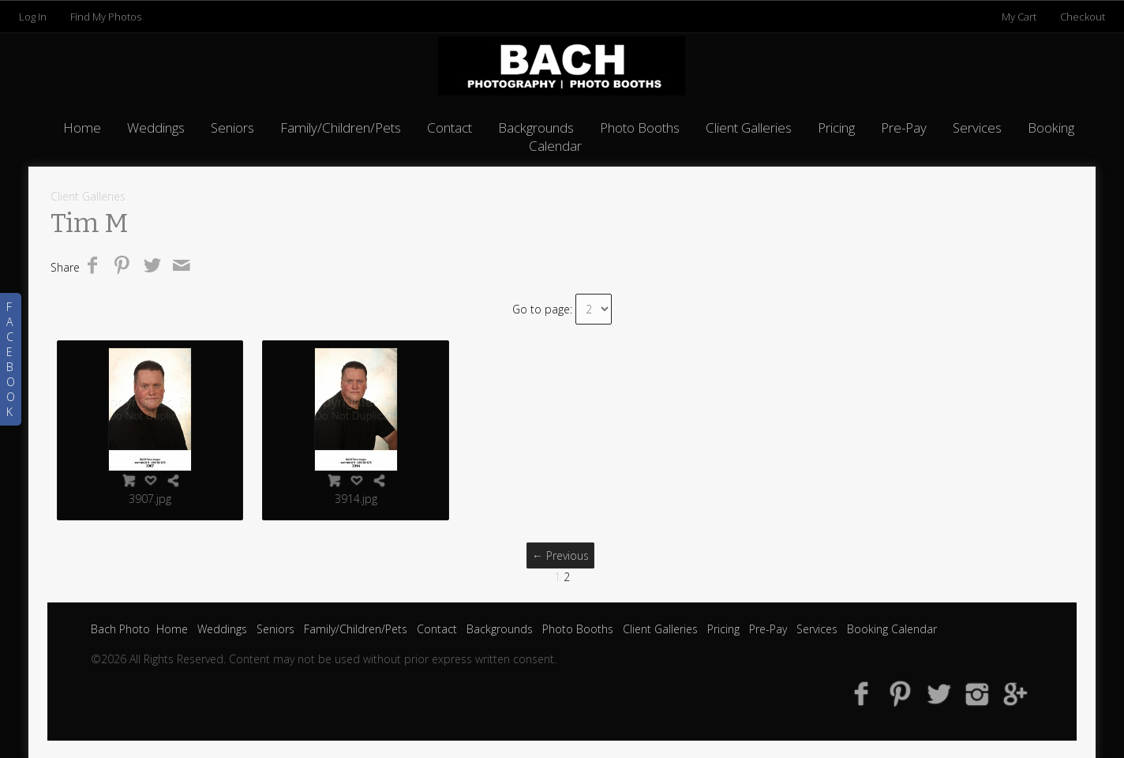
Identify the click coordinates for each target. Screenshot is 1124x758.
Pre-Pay (904, 127)
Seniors (232, 127)
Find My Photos (105, 16)
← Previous (560, 555)
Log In (33, 16)
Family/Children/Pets (340, 127)
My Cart (1020, 16)
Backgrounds (536, 127)
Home (82, 127)
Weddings (156, 127)
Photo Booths (640, 127)
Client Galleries (749, 127)
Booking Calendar (892, 628)
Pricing (836, 127)
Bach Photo (120, 628)
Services (977, 127)
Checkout (1082, 16)
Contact (449, 127)
